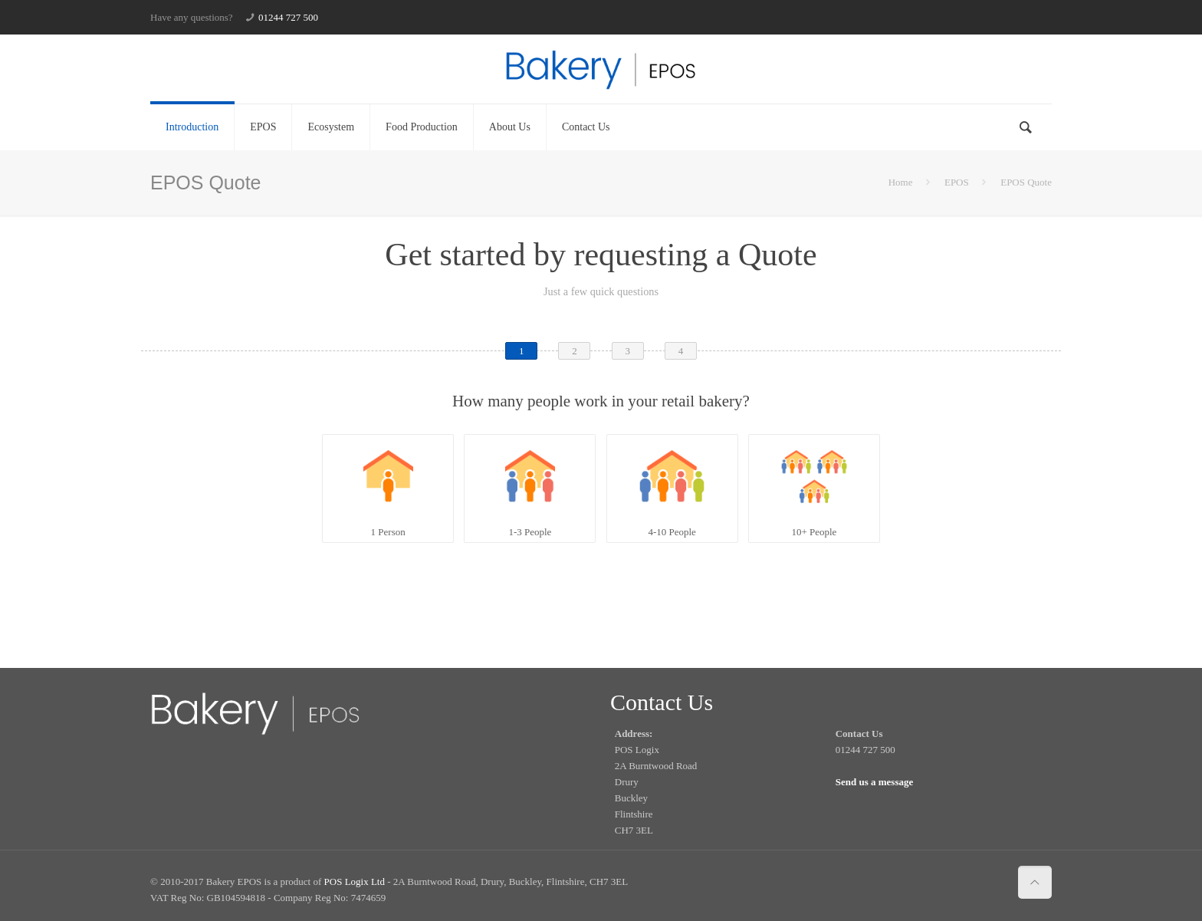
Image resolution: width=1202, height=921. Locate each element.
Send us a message (875, 782)
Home (900, 182)
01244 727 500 (288, 17)
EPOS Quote (1026, 182)
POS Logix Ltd (354, 881)
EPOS (956, 182)
